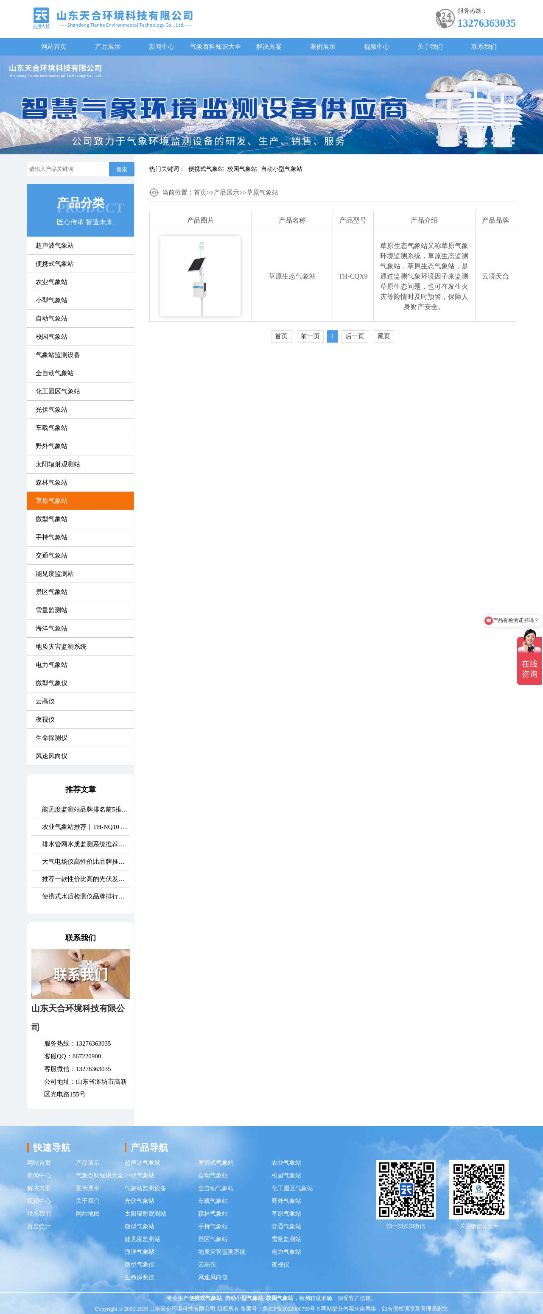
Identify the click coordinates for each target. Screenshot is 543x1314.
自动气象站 (51, 318)
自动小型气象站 (281, 169)
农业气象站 (51, 282)
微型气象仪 (51, 683)
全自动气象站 (55, 373)
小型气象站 (51, 300)
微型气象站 (51, 519)
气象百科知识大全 (215, 46)
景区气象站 (51, 592)
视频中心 (376, 46)
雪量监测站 (51, 610)
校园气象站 (242, 169)
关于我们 (430, 46)
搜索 (121, 169)
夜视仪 (45, 719)
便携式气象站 (206, 169)
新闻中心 (161, 46)
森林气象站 (51, 482)
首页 (200, 192)
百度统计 (39, 1226)
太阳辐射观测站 (58, 464)
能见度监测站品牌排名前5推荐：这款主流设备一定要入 (86, 809)
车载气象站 (51, 427)
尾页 (384, 336)
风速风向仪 (51, 756)
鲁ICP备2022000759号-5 (291, 1309)
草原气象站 (51, 500)
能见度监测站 (55, 573)
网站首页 (54, 46)
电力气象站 (51, 664)
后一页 (354, 336)
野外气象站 (51, 446)
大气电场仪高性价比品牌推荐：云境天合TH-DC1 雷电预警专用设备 (86, 861)
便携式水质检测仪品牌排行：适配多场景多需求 (86, 896)
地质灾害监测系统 (61, 646)
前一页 (310, 336)
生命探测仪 (51, 737)
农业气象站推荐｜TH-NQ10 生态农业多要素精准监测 (86, 826)
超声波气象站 (55, 245)
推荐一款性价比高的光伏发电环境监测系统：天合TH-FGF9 (86, 879)
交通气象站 (51, 555)
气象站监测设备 (58, 355)
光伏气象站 (51, 409)
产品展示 (107, 46)
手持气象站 (51, 537)
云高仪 (45, 701)
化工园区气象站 (58, 391)
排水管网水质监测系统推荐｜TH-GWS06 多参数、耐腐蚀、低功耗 (86, 844)
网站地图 (88, 1214)
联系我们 (484, 46)
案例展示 (323, 46)
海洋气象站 (51, 628)
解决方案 (269, 46)
